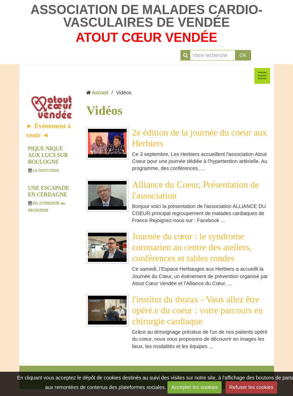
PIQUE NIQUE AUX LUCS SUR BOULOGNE (48, 155)
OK (243, 55)
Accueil (100, 92)
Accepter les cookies (194, 387)
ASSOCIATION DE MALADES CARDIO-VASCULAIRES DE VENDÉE (146, 16)
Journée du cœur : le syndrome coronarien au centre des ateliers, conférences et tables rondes (191, 247)
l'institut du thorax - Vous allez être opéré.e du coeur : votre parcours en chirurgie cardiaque (197, 310)
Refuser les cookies (251, 387)
